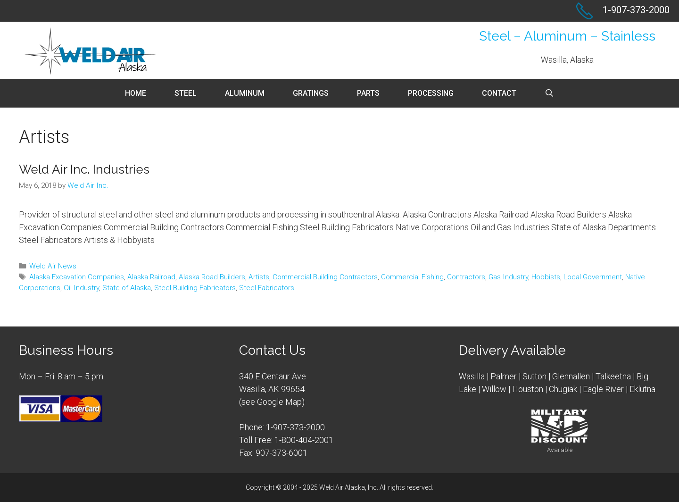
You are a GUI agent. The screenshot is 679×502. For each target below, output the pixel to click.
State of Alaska (126, 288)
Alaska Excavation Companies (76, 277)
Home (135, 93)
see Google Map (271, 402)
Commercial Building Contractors (325, 277)
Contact (499, 93)
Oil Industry (81, 288)
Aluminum (245, 93)
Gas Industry (508, 277)
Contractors (466, 277)
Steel (185, 93)
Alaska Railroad (151, 277)
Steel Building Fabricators (195, 288)
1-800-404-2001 (303, 440)
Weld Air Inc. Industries (84, 169)
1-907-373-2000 (295, 427)
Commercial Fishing (412, 277)
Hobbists (545, 277)
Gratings (311, 93)
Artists (258, 277)
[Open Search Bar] (549, 93)
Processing (431, 93)
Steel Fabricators (266, 288)
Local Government (592, 277)
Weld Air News (52, 266)
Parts (368, 93)
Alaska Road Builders (212, 277)
